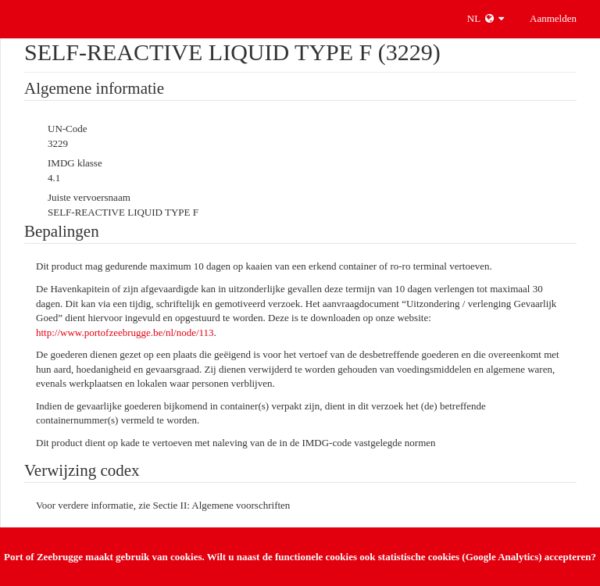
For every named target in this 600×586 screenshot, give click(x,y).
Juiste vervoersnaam (89, 197)
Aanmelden (553, 18)
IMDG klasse (75, 163)
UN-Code (68, 128)
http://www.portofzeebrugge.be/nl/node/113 (125, 332)
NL (485, 18)
